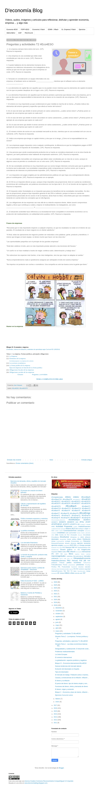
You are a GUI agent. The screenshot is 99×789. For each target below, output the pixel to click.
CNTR (61, 530)
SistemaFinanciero (56, 571)
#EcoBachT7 (55, 513)
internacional (86, 552)
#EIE (76, 522)
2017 (55, 705)
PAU (69, 560)
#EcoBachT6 (86, 510)
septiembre (59, 616)
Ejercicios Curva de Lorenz (64, 695)
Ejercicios (82, 29)
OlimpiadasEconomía (81, 558)
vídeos (67, 573)
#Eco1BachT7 (76, 499)
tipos (75, 571)
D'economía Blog (23, 10)
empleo (60, 545)
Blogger (61, 768)
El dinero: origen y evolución (64, 689)
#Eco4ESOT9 (56, 506)
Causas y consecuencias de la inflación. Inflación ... (72, 678)
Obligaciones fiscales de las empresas (21, 370)
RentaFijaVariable (64, 569)
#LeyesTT (83, 524)
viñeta (72, 573)
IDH (75, 549)
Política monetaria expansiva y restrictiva (34, 518)
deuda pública (71, 539)
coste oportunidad (70, 532)
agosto (57, 619)
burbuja (80, 528)
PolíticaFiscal (86, 562)
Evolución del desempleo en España (67, 669)
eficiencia (73, 543)
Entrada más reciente (14, 460)
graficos (69, 549)
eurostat (87, 545)
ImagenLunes (85, 549)
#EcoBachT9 (74, 513)
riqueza (71, 569)
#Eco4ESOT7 (75, 503)
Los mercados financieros (29, 543)
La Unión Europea (61, 654)
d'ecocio (80, 535)
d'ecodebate (86, 535)
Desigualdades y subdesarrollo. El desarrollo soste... (72, 649)
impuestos (54, 551)
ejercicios (54, 545)
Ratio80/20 (74, 567)
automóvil (63, 528)
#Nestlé (88, 524)
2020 (55, 599)
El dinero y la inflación (62, 681)
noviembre (59, 611)
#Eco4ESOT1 (56, 501)
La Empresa (13, 356)
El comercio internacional (63, 657)
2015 (55, 711)
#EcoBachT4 (66, 510)
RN (74, 569)
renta (57, 569)
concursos (87, 530)
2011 (55, 723)
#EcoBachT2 (86, 508)
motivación (55, 558)
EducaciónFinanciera (57, 543)
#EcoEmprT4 (86, 515)
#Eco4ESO (15, 388)
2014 (55, 714)
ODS (68, 558)
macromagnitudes (58, 556)
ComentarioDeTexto (69, 530)
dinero (79, 539)
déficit (82, 537)
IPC (52, 554)
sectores (81, 569)
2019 (55, 602)
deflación (87, 537)
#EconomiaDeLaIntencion (58, 520)
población (54, 562)
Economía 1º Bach (38, 29)
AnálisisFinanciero (84, 526)
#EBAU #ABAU (72, 497)
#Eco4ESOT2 (23, 388)
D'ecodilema (55, 537)
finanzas (68, 547)
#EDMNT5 (62, 522)
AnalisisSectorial (55, 528)
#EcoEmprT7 (75, 518)
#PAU (53, 526)
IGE (78, 549)
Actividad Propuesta (64, 526)
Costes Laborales (85, 532)
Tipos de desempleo (61, 672)
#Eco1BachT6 (67, 499)
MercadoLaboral (78, 556)
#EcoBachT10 (56, 508)
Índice (60, 552)
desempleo (55, 539)
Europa (82, 545)
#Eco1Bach (85, 497)
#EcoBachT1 (86, 506)
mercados (87, 556)
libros (71, 554)
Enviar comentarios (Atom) (24, 463)
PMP (88, 560)
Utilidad (62, 573)
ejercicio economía (83, 543)
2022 (55, 594)
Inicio (51, 460)
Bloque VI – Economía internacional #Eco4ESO (71, 663)
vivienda (76, 573)
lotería (82, 554)
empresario (66, 545)
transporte (54, 573)
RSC (77, 569)
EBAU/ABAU (11, 33)
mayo (57, 625)
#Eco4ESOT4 (85, 501)
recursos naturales (84, 567)
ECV (81, 541)
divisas (53, 541)
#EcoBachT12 (76, 508)
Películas (75, 560)
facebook (53, 547)
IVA (62, 554)
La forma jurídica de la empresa (19, 365)
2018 (55, 605)
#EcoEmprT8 (86, 518)
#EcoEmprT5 (55, 518)
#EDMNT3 (54, 522)
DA (78, 537)
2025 (55, 585)
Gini (89, 547)
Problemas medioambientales (65, 651)
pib (85, 560)
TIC (71, 571)
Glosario (20, 374)
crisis (56, 535)
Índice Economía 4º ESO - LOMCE (32, 581)
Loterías (88, 554)
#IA (78, 524)
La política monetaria (27, 530)
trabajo (88, 571)
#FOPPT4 (73, 524)
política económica (74, 562)
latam (65, 554)
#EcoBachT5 (76, 510)
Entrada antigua (86, 460)
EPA (75, 545)
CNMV (57, 530)
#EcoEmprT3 (76, 515)
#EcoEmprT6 (65, 518)
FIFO (63, 547)
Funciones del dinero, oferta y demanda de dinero (71, 686)
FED (60, 547)
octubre (58, 613)
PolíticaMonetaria (56, 564)
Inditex (64, 551)
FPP (76, 547)
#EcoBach (71, 506)
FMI (73, 547)
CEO (52, 530)
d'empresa (73, 537)
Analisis (75, 526)
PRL (59, 567)
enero (57, 702)
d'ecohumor (64, 537)
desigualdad (63, 539)
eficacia (67, 543)
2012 (55, 720)
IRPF (57, 554)
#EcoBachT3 (55, 510)
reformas (53, 569)
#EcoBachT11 (66, 508)
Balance (68, 529)
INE (68, 552)
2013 (55, 717)
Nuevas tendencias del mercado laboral (68, 666)
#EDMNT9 (70, 522)
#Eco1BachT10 (56, 499)
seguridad (87, 569)
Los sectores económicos (17, 363)
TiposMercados (81, 571)
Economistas (75, 541)
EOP (20, 33)
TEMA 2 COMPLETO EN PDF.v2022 (49, 379)
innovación (79, 551)
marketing (69, 556)
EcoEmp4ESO (60, 541)
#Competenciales (57, 497)
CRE (52, 535)
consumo (53, 532)
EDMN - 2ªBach (53, 29)
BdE (76, 528)
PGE (80, 560)
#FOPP (88, 522)
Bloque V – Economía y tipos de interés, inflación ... (72, 692)
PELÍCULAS (29, 33)
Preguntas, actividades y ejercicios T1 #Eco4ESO (71, 641)
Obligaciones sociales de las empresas (21, 372)
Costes (78, 532)
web (81, 573)
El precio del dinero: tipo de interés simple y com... (71, 683)
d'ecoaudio (74, 535)
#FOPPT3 (66, 524)
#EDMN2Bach (74, 520)
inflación (72, 552)
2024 (55, 588)
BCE (73, 529)
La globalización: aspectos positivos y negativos (71, 660)
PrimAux (54, 567)
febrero (58, 699)
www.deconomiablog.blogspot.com (36, 783)
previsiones (80, 565)
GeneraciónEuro (83, 547)
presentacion (71, 564)
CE (89, 528)
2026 (55, 582)
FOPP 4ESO (25, 29)
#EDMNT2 (86, 520)
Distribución (86, 539)
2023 (55, 591)
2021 (55, 596)
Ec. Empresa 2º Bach (69, 29)
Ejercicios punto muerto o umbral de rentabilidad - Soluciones (32, 568)
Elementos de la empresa (17, 358)
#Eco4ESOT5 (56, 503)
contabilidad (61, 533)
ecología (67, 541)
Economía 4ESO (12, 29)
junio (57, 622)
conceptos (80, 530)
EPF (78, 545)
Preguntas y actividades (40, 374)
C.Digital (85, 528)
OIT (72, 558)
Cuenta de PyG (64, 535)
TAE (64, 571)
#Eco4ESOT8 (85, 503)
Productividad (66, 567)
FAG (58, 547)
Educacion (86, 541)
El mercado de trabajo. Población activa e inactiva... (72, 675)
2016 (55, 708)
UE (58, 573)
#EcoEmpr (84, 513)
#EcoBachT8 (65, 513)
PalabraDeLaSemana (58, 560)
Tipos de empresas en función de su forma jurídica (25, 368)
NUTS (61, 558)
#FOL (82, 522)
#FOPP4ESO (56, 524)
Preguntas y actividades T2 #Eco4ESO (68, 633)
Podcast (62, 562)
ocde (65, 558)
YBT (84, 573)
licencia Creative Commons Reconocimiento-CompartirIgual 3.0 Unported (49, 781)
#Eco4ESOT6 (65, 503)
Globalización (55, 549)
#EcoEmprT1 (55, 515)
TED (68, 571)
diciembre (58, 608)
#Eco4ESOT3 (75, 501)
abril (57, 628)
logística (77, 554)
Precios (65, 564)
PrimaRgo (87, 564)
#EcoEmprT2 (66, 515)
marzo (57, 631)
